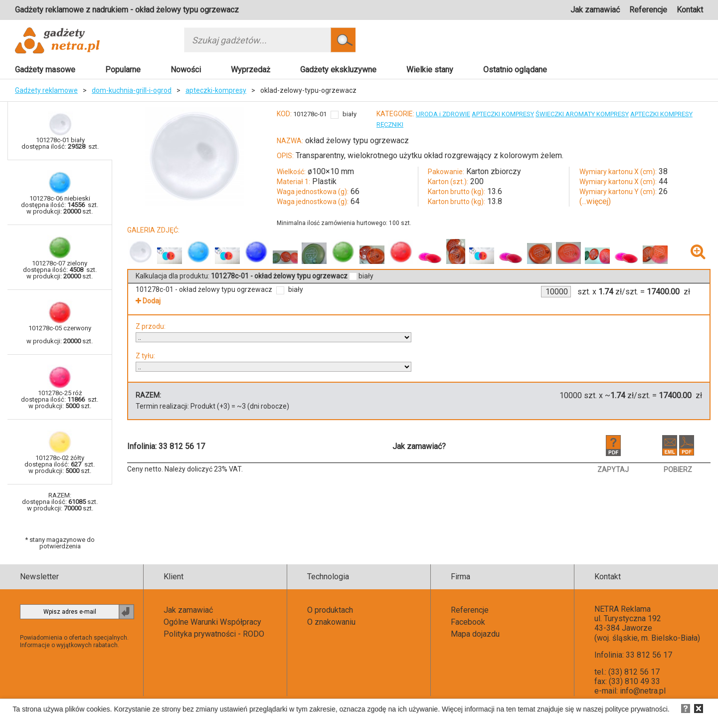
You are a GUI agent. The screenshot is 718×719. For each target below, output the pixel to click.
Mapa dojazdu (475, 634)
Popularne (123, 69)
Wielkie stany (429, 69)
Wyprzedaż (250, 69)
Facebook (468, 622)
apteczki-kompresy (215, 90)
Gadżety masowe (45, 69)
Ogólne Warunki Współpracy (212, 622)
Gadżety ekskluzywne (338, 69)
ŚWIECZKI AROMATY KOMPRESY (582, 114)
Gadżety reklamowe (46, 90)
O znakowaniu (331, 622)
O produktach (330, 610)
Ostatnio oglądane (515, 69)
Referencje (648, 9)
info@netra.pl (643, 691)
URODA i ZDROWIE (443, 114)
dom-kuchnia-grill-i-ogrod (132, 90)
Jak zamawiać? (419, 446)
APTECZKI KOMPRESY (503, 114)
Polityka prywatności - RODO (214, 634)
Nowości (186, 69)
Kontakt (690, 9)
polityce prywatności (636, 709)
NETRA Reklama (622, 609)
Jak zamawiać (595, 9)
